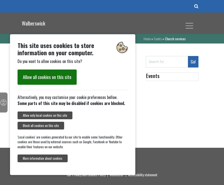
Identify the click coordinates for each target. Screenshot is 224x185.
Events (158, 38)
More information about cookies (42, 158)
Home (147, 38)
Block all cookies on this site (41, 125)
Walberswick (33, 23)
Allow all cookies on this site (47, 76)
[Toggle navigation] (189, 26)
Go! (193, 62)
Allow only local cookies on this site (45, 115)
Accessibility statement (142, 174)
